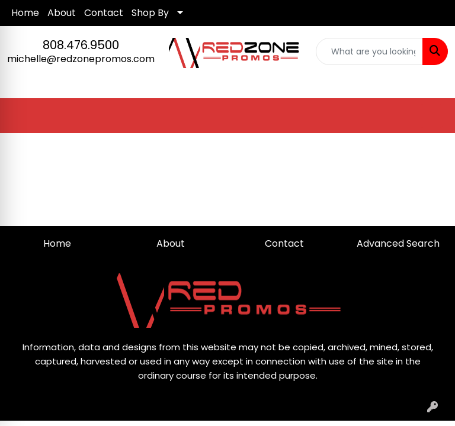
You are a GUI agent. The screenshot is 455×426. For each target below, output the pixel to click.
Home (25, 13)
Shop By (150, 13)
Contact (103, 13)
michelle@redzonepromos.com (81, 59)
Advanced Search (398, 243)
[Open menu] (431, 116)
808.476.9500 (81, 45)
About (61, 13)
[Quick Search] (370, 51)
